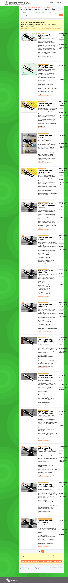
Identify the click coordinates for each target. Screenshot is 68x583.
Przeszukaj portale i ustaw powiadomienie (30, 28)
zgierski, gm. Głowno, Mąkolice (46, 36)
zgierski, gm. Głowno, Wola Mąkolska (46, 104)
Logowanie (59, 2)
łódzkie (38, 7)
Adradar (22, 7)
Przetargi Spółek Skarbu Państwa (25, 568)
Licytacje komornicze (23, 567)
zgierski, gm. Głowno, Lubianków (46, 272)
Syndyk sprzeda (37, 567)
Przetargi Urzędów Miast (39, 568)
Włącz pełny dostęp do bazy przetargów (51, 28)
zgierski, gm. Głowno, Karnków (46, 136)
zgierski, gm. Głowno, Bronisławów (46, 521)
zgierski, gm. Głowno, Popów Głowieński (46, 67)
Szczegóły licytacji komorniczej (44, 95)
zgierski (42, 7)
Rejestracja (52, 2)
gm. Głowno (47, 7)
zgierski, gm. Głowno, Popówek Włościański (46, 205)
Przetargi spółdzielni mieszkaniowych (56, 567)
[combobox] (28, 15)
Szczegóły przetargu (42, 57)
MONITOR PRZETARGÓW (30, 7)
